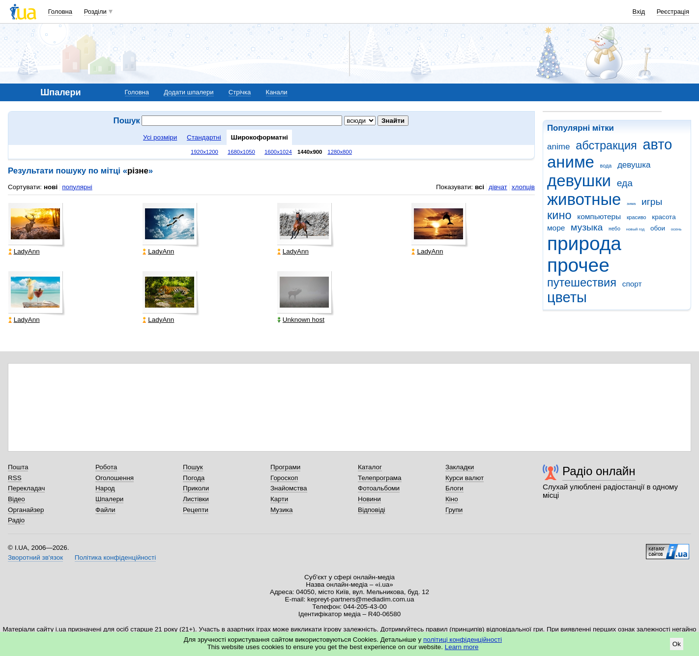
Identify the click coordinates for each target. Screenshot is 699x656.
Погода (193, 478)
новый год (635, 229)
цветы (567, 297)
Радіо (16, 520)
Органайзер (26, 509)
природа (584, 243)
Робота (106, 467)
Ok (676, 644)
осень (676, 229)
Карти (279, 499)
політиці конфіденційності (462, 639)
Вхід (639, 11)
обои (657, 228)
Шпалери (109, 499)
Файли (105, 509)
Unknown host (300, 319)
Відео (16, 499)
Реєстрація (673, 11)
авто (657, 144)
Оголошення (114, 478)
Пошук (193, 467)
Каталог (370, 467)
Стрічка (240, 92)
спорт (632, 284)
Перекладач (26, 488)
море (556, 228)
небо (614, 228)
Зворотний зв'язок (35, 557)
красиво (636, 217)
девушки (579, 180)
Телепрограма (380, 478)
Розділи (95, 11)
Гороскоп (284, 478)
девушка (634, 165)
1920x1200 (204, 152)
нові (51, 187)
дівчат (498, 187)
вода (606, 166)
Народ (105, 488)
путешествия (581, 282)
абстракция (606, 145)
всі (479, 187)
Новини (369, 499)
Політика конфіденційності (115, 557)
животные (584, 199)
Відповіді (371, 509)
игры (651, 202)
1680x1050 (241, 152)
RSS (15, 478)
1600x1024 (278, 152)
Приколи (196, 488)
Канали (277, 92)
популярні (77, 187)
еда (625, 183)
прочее (578, 265)
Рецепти (195, 509)
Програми (285, 467)
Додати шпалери (188, 92)
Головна (60, 11)
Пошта (18, 467)
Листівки (196, 499)
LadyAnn (24, 251)
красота (663, 217)
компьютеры (599, 216)
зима (631, 203)
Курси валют (464, 478)
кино (559, 215)
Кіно (451, 499)
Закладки (459, 467)
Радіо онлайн (599, 471)
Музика (281, 509)
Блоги (454, 488)
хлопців (523, 187)
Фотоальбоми (379, 488)
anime (558, 146)
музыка (587, 227)
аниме (570, 162)
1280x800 (339, 152)
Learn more (462, 647)
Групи (454, 509)
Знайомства (288, 488)
